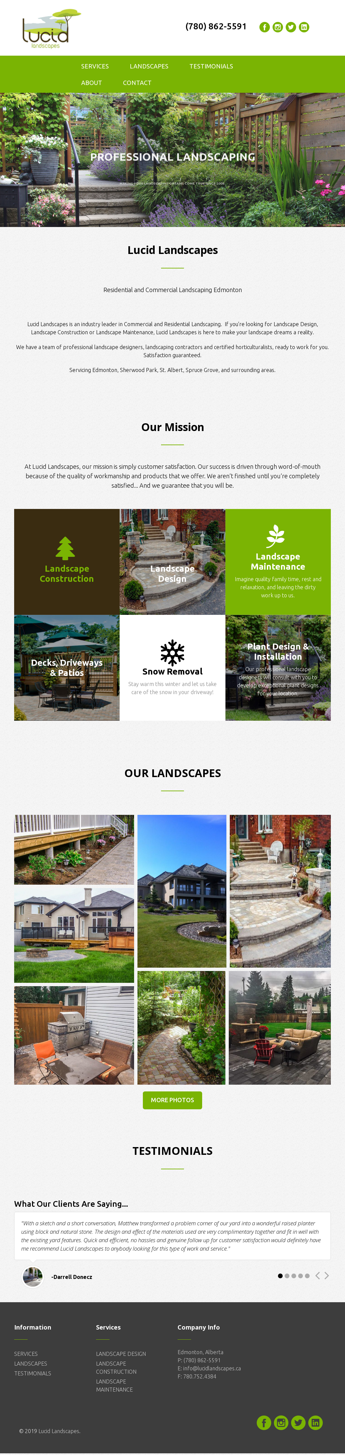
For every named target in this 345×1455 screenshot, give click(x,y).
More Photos (172, 1101)
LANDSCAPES (30, 1365)
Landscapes (149, 67)
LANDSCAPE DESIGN (121, 1355)
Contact (137, 84)
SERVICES (26, 1355)
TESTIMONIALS (32, 1375)
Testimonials (211, 67)
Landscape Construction (60, 334)
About (91, 84)
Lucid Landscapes (58, 1433)
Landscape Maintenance (124, 334)
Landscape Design (295, 326)
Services (95, 67)
